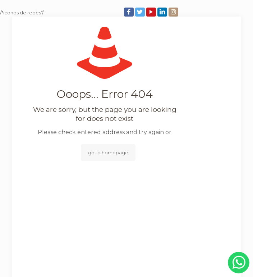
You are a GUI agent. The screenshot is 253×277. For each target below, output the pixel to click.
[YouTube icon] (151, 12)
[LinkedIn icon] (163, 12)
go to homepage (108, 152)
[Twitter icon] (140, 12)
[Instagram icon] (174, 12)
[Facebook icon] (129, 12)
